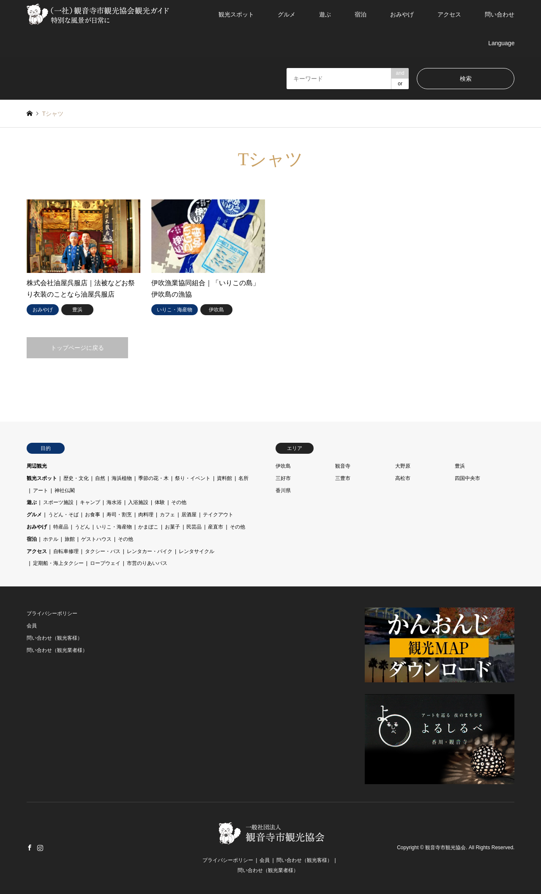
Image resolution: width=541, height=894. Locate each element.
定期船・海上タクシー (58, 563)
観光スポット (236, 14)
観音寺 (342, 466)
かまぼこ (148, 527)
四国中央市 (467, 478)
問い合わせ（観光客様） (54, 638)
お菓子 (172, 527)
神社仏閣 (65, 490)
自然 (100, 478)
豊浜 (460, 466)
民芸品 (194, 527)
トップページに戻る (77, 347)
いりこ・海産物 (114, 527)
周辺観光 (37, 466)
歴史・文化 (76, 478)
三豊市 (342, 478)
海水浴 (114, 502)
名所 (243, 478)
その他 (178, 502)
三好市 (283, 478)
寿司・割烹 (119, 515)
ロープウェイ (105, 563)
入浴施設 (138, 502)
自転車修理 (66, 551)
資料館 (224, 478)
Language (501, 43)
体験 (160, 502)
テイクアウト (218, 515)
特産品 (60, 527)
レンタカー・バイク (149, 551)
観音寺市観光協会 (445, 848)
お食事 (92, 515)
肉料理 (145, 515)
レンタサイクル (196, 551)
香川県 (283, 490)
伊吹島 (283, 466)
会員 (32, 626)
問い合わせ (499, 14)
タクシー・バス (102, 551)
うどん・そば (63, 515)
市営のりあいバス (147, 563)
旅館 (70, 539)
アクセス (449, 14)
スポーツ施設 (58, 502)
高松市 (402, 478)
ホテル (50, 539)
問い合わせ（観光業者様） (57, 650)
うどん (82, 527)
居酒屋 (189, 515)
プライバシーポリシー (52, 613)
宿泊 (360, 14)
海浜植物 (122, 478)
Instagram (40, 847)
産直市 (215, 527)
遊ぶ (325, 14)
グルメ (286, 14)
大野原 (402, 466)
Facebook (30, 847)
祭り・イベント (192, 478)
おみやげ (402, 14)
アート (40, 490)
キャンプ (90, 502)
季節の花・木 (153, 478)
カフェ (167, 515)
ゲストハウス (96, 539)
